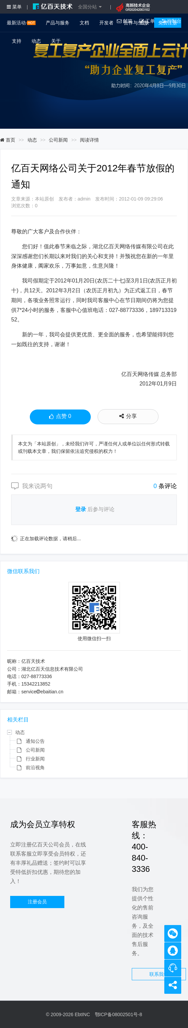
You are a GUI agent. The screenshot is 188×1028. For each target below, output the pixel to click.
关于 (56, 41)
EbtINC (82, 1014)
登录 (80, 509)
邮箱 (124, 21)
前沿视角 (35, 767)
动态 (36, 41)
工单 (147, 21)
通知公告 (35, 741)
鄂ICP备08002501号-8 (118, 1014)
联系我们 (158, 974)
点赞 (60, 417)
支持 (16, 41)
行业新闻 (35, 758)
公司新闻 (58, 140)
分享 (128, 416)
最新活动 (21, 22)
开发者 (106, 22)
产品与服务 (57, 22)
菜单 (14, 6)
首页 (7, 140)
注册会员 (37, 901)
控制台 (171, 21)
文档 (84, 22)
